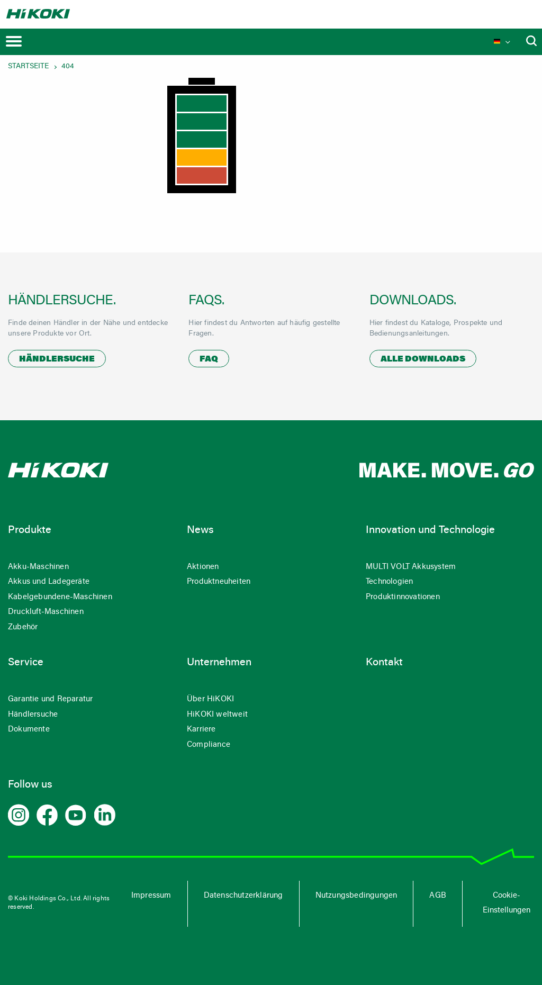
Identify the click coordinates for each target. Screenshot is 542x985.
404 (67, 66)
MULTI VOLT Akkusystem (411, 567)
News (200, 530)
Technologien (389, 582)
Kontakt (384, 662)
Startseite (28, 66)
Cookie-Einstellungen (506, 903)
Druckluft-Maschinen (46, 612)
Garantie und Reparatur (50, 699)
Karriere (201, 730)
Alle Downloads (423, 359)
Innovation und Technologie (430, 530)
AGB (437, 896)
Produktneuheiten (218, 582)
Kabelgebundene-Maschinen (60, 597)
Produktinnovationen (403, 597)
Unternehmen (219, 662)
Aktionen (203, 567)
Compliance (208, 745)
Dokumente (29, 730)
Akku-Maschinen (38, 567)
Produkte (29, 530)
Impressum (151, 896)
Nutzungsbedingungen (356, 896)
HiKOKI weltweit (217, 715)
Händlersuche (57, 359)
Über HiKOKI (210, 699)
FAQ (209, 359)
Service (25, 662)
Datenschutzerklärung (243, 896)
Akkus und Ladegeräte (48, 582)
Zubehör (23, 627)
